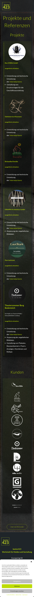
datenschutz (18, 594)
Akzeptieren (17, 581)
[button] (31, 562)
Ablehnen (17, 586)
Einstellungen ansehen (17, 591)
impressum (24, 594)
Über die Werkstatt (17, 527)
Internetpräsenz (16, 82)
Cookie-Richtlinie (11, 594)
